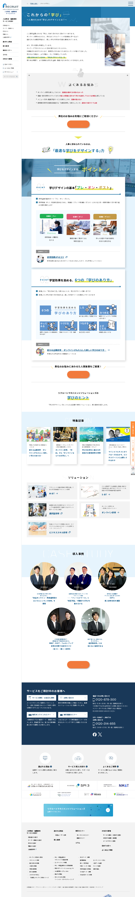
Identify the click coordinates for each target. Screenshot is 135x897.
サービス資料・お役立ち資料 (43, 697)
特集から (5, 34)
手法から (5, 31)
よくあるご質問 (9, 68)
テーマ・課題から (8, 28)
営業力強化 (96, 869)
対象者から (6, 25)
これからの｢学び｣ (34, 875)
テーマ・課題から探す (35, 840)
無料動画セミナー (70, 714)
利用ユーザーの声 (60, 835)
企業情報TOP (30, 887)
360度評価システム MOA (61, 871)
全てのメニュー (9, 72)
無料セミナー (7, 50)
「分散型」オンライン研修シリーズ (39, 877)
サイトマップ (99, 887)
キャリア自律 (96, 866)
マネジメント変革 (34, 860)
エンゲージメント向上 (99, 860)
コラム (5, 54)
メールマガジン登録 (109, 841)
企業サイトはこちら (78, 809)
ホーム (27, 3)
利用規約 (92, 887)
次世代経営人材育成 (85, 869)
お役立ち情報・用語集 (110, 838)
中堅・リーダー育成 (85, 866)
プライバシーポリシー (42, 887)
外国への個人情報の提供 (81, 887)
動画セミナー (81, 838)
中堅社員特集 (33, 869)
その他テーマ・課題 (85, 872)
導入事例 (6, 46)
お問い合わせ (69, 697)
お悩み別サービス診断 (86, 875)
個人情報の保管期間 (68, 887)
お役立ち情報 (7, 59)
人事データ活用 (97, 863)
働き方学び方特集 (34, 863)
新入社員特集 (33, 872)
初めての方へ (9, 64)
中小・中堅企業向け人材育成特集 (64, 865)
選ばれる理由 (7, 42)
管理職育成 (83, 860)
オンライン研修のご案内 (36, 857)
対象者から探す (33, 837)
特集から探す (34, 3)
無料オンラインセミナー (41, 714)
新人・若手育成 (84, 863)
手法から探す (32, 843)
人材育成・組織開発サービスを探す (10, 20)
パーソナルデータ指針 (55, 887)
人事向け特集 (33, 866)
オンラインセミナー (83, 835)
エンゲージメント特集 (61, 862)
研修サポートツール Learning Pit (64, 868)
